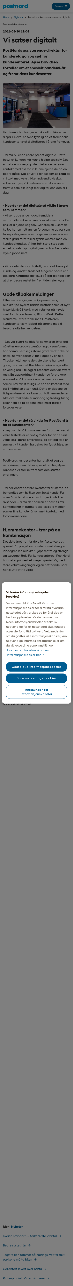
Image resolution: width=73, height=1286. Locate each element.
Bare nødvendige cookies (36, 678)
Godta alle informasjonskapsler (36, 667)
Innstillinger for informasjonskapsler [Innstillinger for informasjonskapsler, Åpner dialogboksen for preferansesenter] (36, 692)
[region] (36, 643)
